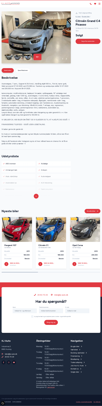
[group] (36, 37)
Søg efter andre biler (88, 41)
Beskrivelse (7, 70)
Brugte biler (86, 16)
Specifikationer (23, 70)
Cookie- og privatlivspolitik (84, 402)
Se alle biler (92, 211)
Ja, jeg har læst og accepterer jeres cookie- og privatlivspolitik (52, 316)
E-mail (67, 307)
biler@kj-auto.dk (59, 295)
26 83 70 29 (41, 295)
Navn (14, 307)
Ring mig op (51, 322)
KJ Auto (78, 16)
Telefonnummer (44, 307)
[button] (62, 58)
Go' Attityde (97, 402)
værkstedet (51, 387)
